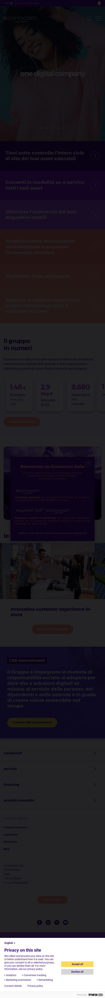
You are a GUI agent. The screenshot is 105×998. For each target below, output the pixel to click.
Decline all (77, 971)
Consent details (13, 985)
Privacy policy (35, 985)
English (10, 942)
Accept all (77, 964)
